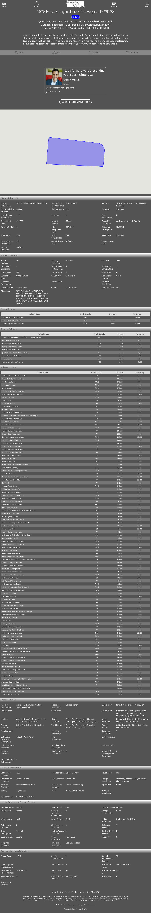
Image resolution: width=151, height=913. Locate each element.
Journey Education (8, 529)
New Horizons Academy (10, 468)
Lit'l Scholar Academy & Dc (11, 480)
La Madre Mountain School (11, 406)
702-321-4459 (71, 203)
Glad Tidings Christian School (12, 504)
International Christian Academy (13, 391)
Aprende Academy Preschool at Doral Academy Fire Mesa (21, 337)
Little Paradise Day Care (10, 608)
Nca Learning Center (9, 664)
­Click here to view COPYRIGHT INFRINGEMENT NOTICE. (71, 901)
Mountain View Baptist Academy (13, 590)
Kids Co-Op (5, 645)
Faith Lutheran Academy (10, 578)
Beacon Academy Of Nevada (11, 356)
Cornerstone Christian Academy (13, 575)
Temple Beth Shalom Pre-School (13, 615)
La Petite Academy (8, 388)
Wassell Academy (8, 654)
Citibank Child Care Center (11, 489)
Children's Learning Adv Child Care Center (16, 523)
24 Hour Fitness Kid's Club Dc (12, 412)
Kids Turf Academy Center (10, 639)
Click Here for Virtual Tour (76, 101)
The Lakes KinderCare (9, 474)
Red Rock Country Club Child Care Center (16, 688)
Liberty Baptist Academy (10, 422)
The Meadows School (9, 382)
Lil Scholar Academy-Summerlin (13, 394)
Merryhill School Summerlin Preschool (15, 465)
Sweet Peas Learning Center (11, 569)
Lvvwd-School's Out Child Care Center (15, 685)
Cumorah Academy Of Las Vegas (13, 544)
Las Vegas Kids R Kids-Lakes (11, 498)
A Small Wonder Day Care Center (13, 566)
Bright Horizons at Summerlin (12, 440)
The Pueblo (91, 21)
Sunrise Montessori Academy (11, 572)
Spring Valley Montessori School (13, 541)
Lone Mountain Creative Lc (11, 553)
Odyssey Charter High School (12, 347)
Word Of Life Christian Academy (13, 425)
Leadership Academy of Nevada (12, 362)
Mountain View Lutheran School (13, 437)
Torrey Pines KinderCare (10, 673)
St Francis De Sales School (11, 514)
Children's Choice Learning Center (13, 657)
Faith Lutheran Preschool (10, 526)
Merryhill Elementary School (12, 455)
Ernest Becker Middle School (11, 320)
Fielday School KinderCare (11, 434)
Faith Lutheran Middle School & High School (17, 535)
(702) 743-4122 (53, 91)
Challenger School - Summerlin (12, 495)
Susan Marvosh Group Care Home (13, 630)
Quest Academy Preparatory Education (15, 353)
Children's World (7, 676)
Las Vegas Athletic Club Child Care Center (16, 651)
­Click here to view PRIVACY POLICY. (103, 901)
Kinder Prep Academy (9, 642)
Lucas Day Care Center (9, 550)
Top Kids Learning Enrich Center (13, 452)
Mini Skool (5, 483)
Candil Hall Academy (9, 596)
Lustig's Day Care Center (10, 538)
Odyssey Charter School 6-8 (11, 350)
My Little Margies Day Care (11, 667)
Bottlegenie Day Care (9, 599)
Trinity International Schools (12, 633)
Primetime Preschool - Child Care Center (16, 587)
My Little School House (10, 618)
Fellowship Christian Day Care (12, 492)
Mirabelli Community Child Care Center (15, 477)
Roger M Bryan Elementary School (13, 323)
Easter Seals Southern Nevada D (13, 520)
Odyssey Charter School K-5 (11, 344)
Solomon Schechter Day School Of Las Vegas (17, 612)
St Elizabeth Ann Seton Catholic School (15, 376)
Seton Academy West (9, 461)
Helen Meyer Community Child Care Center (16, 679)
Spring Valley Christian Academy (13, 691)
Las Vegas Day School (9, 624)
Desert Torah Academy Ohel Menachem (15, 648)
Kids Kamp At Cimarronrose (11, 581)
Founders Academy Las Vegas (12, 340)
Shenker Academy (8, 397)
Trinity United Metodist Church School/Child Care (19, 510)
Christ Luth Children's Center (12, 443)
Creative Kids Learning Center (12, 431)
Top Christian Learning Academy (13, 449)
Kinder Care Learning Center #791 (13, 670)
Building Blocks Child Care (11, 694)
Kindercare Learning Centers (11, 584)
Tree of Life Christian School (11, 428)
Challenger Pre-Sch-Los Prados (12, 605)
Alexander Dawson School (10, 682)
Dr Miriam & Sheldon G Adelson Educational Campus (20, 416)
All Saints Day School (9, 593)
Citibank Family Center (9, 486)
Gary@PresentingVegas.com (60, 87)
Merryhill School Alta (9, 458)
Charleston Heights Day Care (12, 563)
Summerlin (107, 21)
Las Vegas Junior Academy (11, 547)
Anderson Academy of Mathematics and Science (18, 559)
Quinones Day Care (8, 409)
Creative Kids (6, 400)
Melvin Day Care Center (10, 517)
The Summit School (8, 385)
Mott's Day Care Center (10, 507)
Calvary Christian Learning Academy (14, 471)
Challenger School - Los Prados (12, 636)
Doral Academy (7, 359)
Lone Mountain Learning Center (13, 556)
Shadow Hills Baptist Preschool (13, 379)
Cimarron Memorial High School (13, 317)
